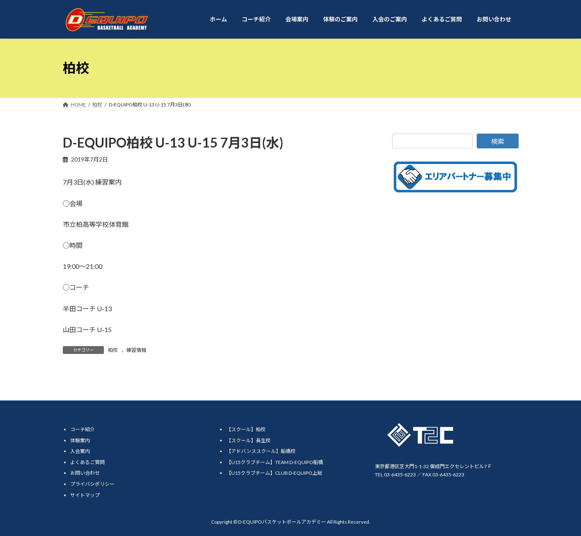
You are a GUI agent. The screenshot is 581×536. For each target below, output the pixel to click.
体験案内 (80, 440)
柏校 (113, 350)
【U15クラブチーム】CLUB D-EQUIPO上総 (274, 473)
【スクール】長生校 (248, 440)
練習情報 (136, 350)
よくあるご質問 (87, 462)
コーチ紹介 (82, 429)
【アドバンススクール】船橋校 (261, 451)
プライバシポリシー (92, 484)
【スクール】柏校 (246, 429)
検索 (497, 141)
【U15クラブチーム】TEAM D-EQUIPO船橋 (274, 462)
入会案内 (80, 451)
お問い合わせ (85, 473)
